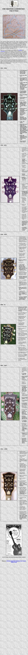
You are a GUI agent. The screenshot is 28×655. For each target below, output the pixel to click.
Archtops (20, 50)
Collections (2, 51)
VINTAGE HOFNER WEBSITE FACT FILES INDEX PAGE (16, 561)
